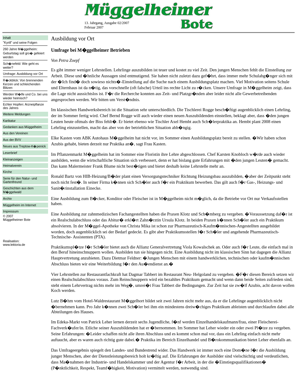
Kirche (7, 172)
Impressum (11, 211)
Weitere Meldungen (16, 114)
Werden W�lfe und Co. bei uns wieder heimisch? (25, 96)
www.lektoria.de (14, 244)
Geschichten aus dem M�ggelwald (18, 190)
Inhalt (7, 38)
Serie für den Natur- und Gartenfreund (20, 180)
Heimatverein (12, 165)
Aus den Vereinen (15, 133)
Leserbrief (10, 153)
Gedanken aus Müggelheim (22, 127)
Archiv (7, 198)
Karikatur (9, 120)
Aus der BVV (12, 139)
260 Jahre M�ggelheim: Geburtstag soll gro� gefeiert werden (24, 53)
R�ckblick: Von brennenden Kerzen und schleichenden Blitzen (23, 83)
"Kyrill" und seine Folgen (20, 42)
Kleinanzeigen (13, 159)
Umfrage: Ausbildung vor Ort (23, 73)
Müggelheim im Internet (19, 205)
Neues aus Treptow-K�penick (24, 146)
